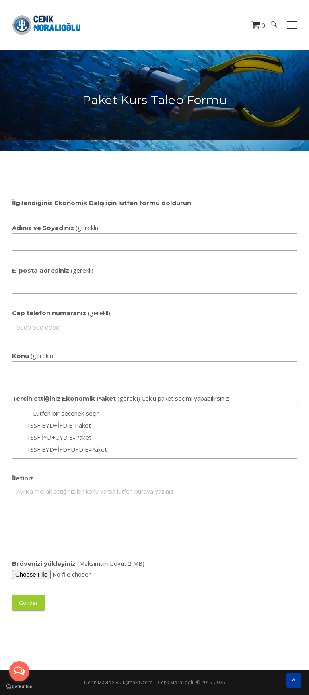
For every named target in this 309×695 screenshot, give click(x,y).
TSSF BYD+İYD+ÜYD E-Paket (154, 449)
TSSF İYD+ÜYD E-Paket (154, 437)
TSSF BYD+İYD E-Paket (154, 425)
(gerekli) (55, 227)
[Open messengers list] (19, 671)
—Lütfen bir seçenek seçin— (154, 413)
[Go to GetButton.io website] (19, 686)
